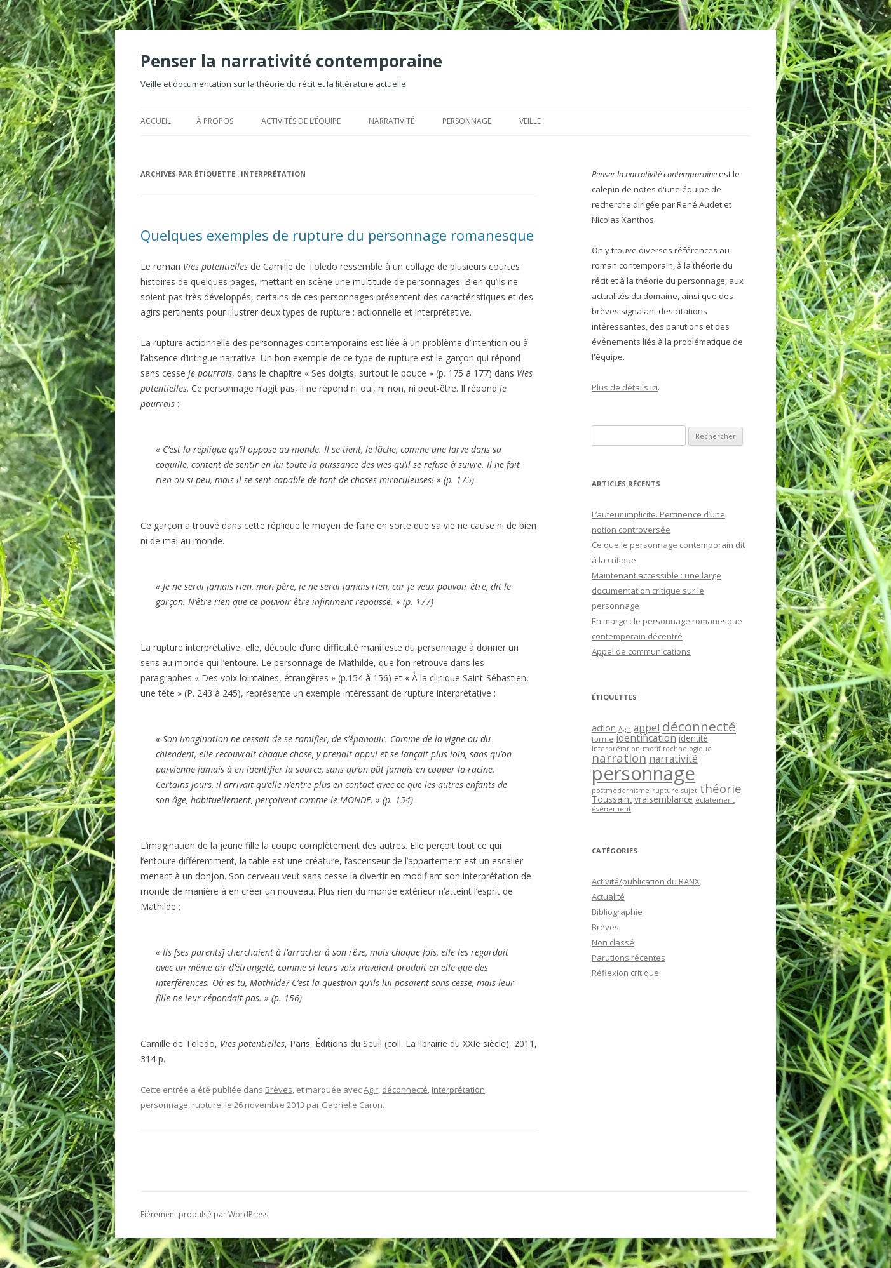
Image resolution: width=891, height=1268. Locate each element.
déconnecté (405, 1089)
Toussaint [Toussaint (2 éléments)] (612, 799)
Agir (371, 1089)
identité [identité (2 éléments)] (693, 738)
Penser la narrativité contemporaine (291, 61)
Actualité (608, 896)
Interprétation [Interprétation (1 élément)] (616, 748)
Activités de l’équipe (301, 121)
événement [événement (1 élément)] (611, 808)
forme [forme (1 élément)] (602, 739)
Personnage (466, 121)
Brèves (278, 1089)
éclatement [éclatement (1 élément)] (715, 800)
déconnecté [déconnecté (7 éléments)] (699, 726)
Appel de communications (641, 651)
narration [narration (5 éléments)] (619, 758)
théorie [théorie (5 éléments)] (721, 788)
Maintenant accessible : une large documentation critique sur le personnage (656, 590)
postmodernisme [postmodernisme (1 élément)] (621, 790)
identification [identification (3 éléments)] (646, 738)
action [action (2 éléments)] (604, 728)
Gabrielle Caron (352, 1105)
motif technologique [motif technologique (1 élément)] (677, 748)
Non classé (613, 942)
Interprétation (458, 1089)
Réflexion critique (625, 972)
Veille (530, 121)
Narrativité (391, 121)
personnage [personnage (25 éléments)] (643, 773)
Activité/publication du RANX (646, 881)
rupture (206, 1105)
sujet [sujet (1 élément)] (689, 790)
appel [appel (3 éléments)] (647, 728)
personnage (164, 1105)
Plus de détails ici (625, 387)
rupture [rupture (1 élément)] (665, 790)
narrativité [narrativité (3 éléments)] (673, 759)
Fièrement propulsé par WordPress (204, 1214)
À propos (214, 121)
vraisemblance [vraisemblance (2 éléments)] (663, 799)
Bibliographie (617, 912)
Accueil (155, 121)
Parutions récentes (628, 957)
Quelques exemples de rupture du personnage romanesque (337, 234)
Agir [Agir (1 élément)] (624, 728)
